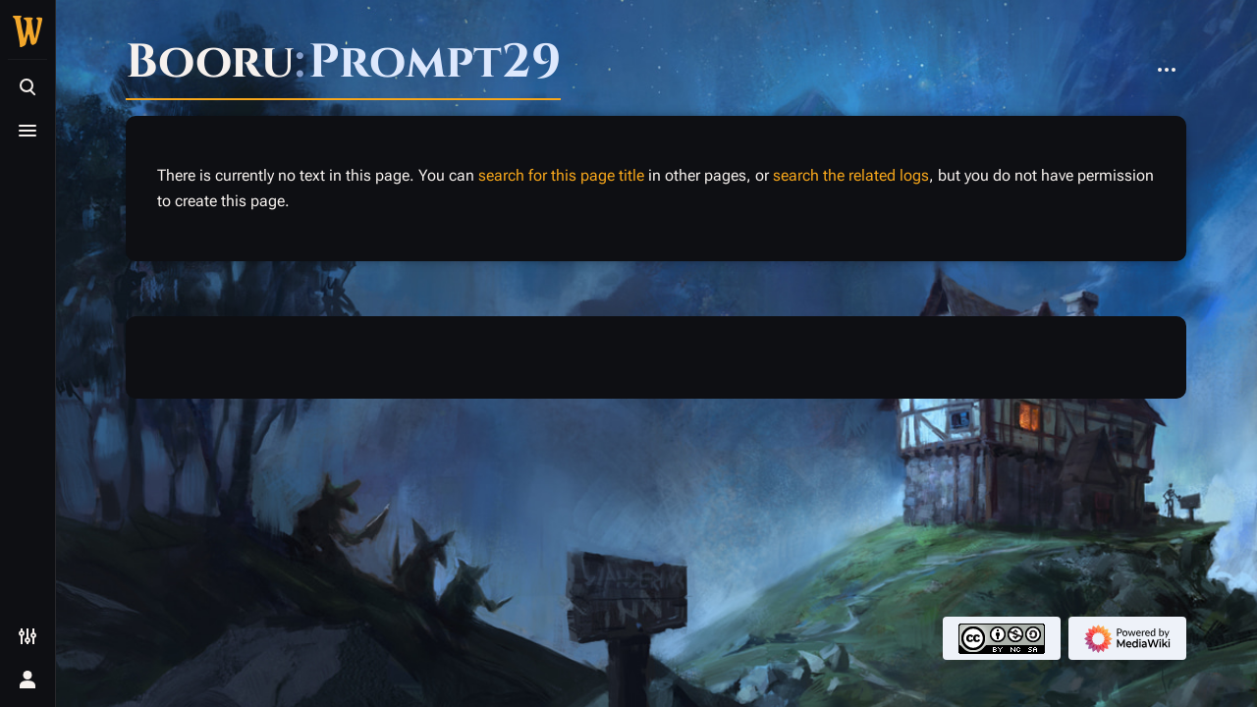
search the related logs (851, 175)
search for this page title (561, 175)
